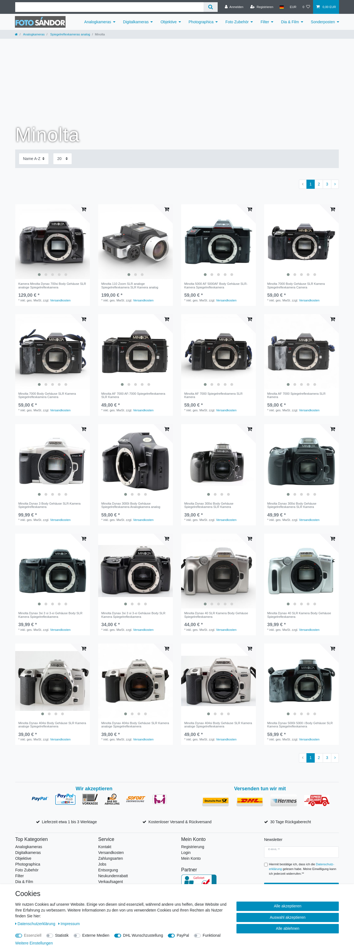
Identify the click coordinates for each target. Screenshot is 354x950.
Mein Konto (191, 858)
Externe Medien (95, 935)
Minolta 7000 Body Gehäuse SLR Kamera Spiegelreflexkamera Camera (296, 285)
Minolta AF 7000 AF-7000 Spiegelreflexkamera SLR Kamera (133, 395)
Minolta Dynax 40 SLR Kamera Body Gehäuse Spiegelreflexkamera (216, 614)
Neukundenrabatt (113, 876)
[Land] (281, 7)
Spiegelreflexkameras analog (69, 34)
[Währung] (293, 7)
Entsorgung (108, 870)
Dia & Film (290, 22)
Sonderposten (323, 22)
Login (186, 852)
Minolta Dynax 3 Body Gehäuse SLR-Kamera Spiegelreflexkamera (49, 505)
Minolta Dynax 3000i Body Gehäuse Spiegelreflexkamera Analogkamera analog (130, 505)
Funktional (212, 935)
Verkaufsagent (110, 881)
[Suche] (211, 7)
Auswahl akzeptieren (287, 917)
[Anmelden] (234, 7)
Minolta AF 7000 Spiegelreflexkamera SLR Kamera (213, 395)
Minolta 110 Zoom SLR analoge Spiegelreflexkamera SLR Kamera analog (129, 285)
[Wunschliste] (306, 7)
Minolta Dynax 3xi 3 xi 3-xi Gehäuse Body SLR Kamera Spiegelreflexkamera (50, 614)
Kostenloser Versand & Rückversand (180, 822)
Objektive (168, 22)
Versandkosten (60, 300)
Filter (265, 22)
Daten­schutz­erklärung (35, 923)
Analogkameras (97, 22)
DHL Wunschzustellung (143, 935)
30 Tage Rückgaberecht (290, 822)
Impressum (69, 923)
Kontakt (104, 847)
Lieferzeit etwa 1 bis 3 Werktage (69, 822)
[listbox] (52, 241)
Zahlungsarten (110, 858)
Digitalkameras (136, 22)
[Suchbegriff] (109, 7)
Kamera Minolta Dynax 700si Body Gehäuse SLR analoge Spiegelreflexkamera (52, 285)
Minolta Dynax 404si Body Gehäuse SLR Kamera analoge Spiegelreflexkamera (52, 724)
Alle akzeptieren (287, 906)
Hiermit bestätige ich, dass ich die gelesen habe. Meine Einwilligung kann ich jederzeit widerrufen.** (302, 869)
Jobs (102, 864)
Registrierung (192, 847)
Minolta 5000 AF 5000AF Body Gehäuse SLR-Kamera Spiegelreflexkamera (216, 285)
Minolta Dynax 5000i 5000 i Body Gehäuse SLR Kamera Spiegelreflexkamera (300, 724)
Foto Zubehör (237, 22)
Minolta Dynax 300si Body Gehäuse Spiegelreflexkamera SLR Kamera (208, 505)
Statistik (62, 935)
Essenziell (32, 935)
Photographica (201, 22)
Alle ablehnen (288, 928)
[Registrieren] (261, 7)
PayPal (183, 935)
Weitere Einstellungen (34, 943)
